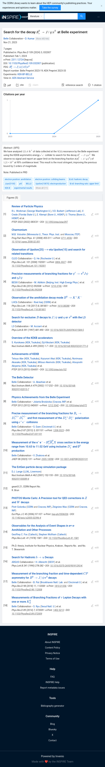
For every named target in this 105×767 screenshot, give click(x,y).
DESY (51, 562)
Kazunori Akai (48, 358)
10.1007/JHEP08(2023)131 (74, 459)
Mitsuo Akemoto (46, 362)
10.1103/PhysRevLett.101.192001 (29, 265)
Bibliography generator (52, 705)
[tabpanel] (52, 412)
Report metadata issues (52, 687)
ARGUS (15, 562)
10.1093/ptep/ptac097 (56, 222)
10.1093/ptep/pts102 (55, 369)
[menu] (95, 17)
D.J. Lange (17, 471)
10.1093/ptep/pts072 (76, 405)
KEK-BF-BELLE (24, 74)
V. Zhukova (39, 455)
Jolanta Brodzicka (42, 401)
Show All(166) (42, 38)
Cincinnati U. (48, 426)
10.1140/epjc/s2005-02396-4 (26, 517)
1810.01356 (60, 586)
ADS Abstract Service (23, 78)
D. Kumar (30, 38)
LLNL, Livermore (32, 471)
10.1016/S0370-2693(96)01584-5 (67, 330)
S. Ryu (36, 606)
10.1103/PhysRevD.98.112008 (27, 589)
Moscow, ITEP (72, 234)
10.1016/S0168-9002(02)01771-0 (71, 346)
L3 (13, 326)
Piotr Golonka (19, 507)
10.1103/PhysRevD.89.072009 (27, 613)
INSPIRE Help (52, 682)
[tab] (13, 197)
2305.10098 (47, 459)
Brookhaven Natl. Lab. (52, 582)
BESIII (15, 282)
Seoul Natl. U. (48, 606)
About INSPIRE (52, 642)
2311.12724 (17, 59)
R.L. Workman (19, 211)
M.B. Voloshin (19, 234)
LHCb (14, 302)
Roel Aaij (38, 302)
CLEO (14, 258)
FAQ (52, 676)
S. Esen (37, 426)
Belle (5, 38)
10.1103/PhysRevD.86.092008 (27, 289)
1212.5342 (53, 405)
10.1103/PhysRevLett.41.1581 (64, 538)
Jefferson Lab (73, 211)
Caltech (33, 534)
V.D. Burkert (58, 211)
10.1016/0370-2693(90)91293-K (66, 565)
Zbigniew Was (59, 507)
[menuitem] (98, 17)
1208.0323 (58, 430)
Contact (53, 740)
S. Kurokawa (18, 342)
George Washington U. (39, 211)
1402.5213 (58, 610)
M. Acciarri (36, 326)
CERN (47, 302)
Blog (52, 724)
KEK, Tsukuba (33, 342)
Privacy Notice (52, 653)
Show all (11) (42, 188)
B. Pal (36, 582)
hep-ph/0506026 (60, 514)
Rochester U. (47, 258)
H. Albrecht (41, 562)
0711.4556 (66, 238)
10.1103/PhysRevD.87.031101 (27, 434)
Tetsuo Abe (17, 358)
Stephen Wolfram (47, 534)
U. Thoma (71, 214)
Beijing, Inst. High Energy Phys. (62, 282)
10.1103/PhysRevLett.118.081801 (29, 309)
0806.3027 (60, 262)
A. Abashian (39, 382)
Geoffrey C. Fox (19, 534)
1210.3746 (56, 286)
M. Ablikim (39, 282)
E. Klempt (42, 214)
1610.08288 (63, 306)
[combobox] (61, 16)
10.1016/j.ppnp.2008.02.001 (26, 241)
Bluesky (52, 729)
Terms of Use (52, 658)
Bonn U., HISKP (56, 214)
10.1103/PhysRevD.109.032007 (24, 63)
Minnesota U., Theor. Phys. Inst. (43, 234)
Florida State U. (27, 214)
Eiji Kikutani (48, 342)
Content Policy (52, 647)
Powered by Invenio (52, 756)
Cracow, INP (59, 401)
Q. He (37, 258)
